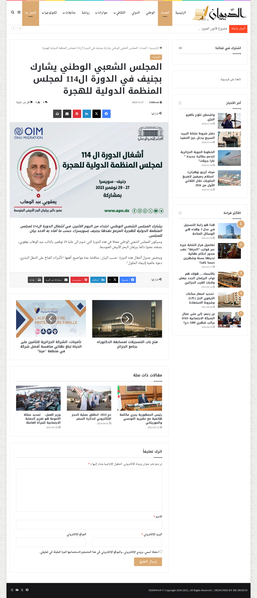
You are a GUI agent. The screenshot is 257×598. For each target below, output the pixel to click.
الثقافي (120, 13)
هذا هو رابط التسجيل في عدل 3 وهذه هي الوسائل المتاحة (199, 229)
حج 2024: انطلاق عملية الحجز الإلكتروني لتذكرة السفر (91, 417)
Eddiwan (154, 102)
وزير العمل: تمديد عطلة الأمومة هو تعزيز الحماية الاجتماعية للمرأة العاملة (42, 419)
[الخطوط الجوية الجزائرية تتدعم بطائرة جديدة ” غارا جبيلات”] (229, 158)
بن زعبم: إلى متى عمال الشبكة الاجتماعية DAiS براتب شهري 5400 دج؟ (198, 318)
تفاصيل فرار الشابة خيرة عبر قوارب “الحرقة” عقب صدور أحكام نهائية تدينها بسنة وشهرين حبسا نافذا (197, 253)
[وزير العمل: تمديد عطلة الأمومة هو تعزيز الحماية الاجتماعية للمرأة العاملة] (38, 398)
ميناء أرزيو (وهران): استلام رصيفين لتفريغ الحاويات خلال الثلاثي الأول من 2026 (199, 178)
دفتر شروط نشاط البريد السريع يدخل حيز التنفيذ (197, 136)
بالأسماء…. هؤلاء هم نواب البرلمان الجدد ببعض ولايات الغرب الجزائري (197, 278)
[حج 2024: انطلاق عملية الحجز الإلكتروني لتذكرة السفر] (89, 398)
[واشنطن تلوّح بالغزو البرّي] (229, 121)
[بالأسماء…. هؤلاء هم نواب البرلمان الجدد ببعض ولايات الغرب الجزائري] (229, 280)
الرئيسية (180, 13)
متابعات (70, 13)
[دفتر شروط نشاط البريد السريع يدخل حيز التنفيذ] (229, 139)
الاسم (158, 516)
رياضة (86, 13)
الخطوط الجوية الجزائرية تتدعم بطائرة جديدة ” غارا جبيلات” (197, 156)
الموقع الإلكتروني (76, 534)
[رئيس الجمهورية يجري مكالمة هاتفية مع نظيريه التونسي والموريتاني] (140, 398)
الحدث (165, 13)
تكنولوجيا (50, 13)
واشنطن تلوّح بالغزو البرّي (200, 117)
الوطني (150, 13)
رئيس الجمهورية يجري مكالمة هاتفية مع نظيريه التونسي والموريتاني (141, 419)
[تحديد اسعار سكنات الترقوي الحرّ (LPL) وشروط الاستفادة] (229, 300)
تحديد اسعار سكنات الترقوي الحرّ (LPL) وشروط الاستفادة (200, 298)
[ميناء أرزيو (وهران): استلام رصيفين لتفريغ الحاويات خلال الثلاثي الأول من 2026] (229, 178)
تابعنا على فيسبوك (230, 79)
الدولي (136, 13)
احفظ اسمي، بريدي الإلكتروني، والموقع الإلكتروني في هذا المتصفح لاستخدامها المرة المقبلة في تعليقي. (99, 552)
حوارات (103, 13)
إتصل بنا (30, 13)
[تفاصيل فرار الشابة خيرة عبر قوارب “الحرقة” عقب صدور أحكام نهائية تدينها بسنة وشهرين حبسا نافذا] (229, 251)
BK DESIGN (240, 590)
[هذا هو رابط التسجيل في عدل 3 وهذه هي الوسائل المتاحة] (229, 231)
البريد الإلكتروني (152, 534)
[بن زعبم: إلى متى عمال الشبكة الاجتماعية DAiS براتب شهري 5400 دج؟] (229, 320)
